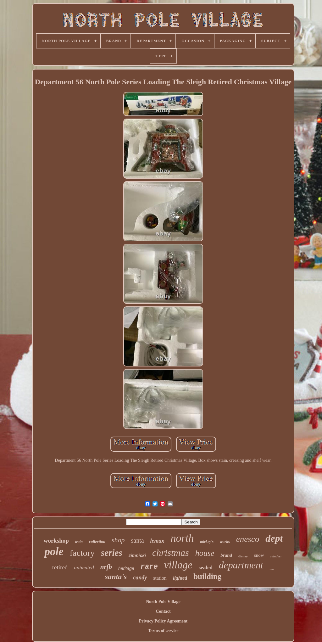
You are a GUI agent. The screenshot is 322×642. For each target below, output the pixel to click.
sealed (206, 568)
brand (226, 555)
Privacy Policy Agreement (163, 621)
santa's (116, 576)
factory (82, 553)
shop (118, 540)
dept (274, 538)
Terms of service (163, 630)
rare (149, 567)
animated (84, 568)
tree (271, 569)
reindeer (276, 556)
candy (140, 577)
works (225, 541)
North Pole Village (163, 601)
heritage (126, 568)
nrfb (106, 567)
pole (53, 551)
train (79, 541)
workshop (56, 540)
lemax (157, 541)
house (204, 553)
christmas (170, 552)
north (182, 538)
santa (137, 540)
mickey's (207, 541)
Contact (163, 611)
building (207, 576)
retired (60, 567)
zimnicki (137, 555)
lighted (180, 578)
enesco (247, 539)
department (241, 565)
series (111, 553)
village (178, 565)
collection (97, 541)
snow (259, 555)
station (160, 578)
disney (243, 556)
